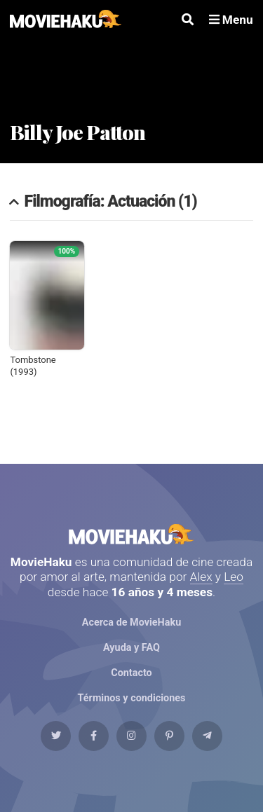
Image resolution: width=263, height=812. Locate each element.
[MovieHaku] (65, 20)
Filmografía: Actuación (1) (111, 202)
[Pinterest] (169, 736)
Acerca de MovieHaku (131, 622)
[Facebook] (94, 736)
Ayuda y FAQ (131, 648)
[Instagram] (131, 736)
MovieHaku (131, 534)
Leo (233, 577)
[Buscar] (188, 20)
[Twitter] (56, 736)
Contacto (131, 673)
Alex (201, 577)
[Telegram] (207, 736)
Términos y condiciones (132, 698)
